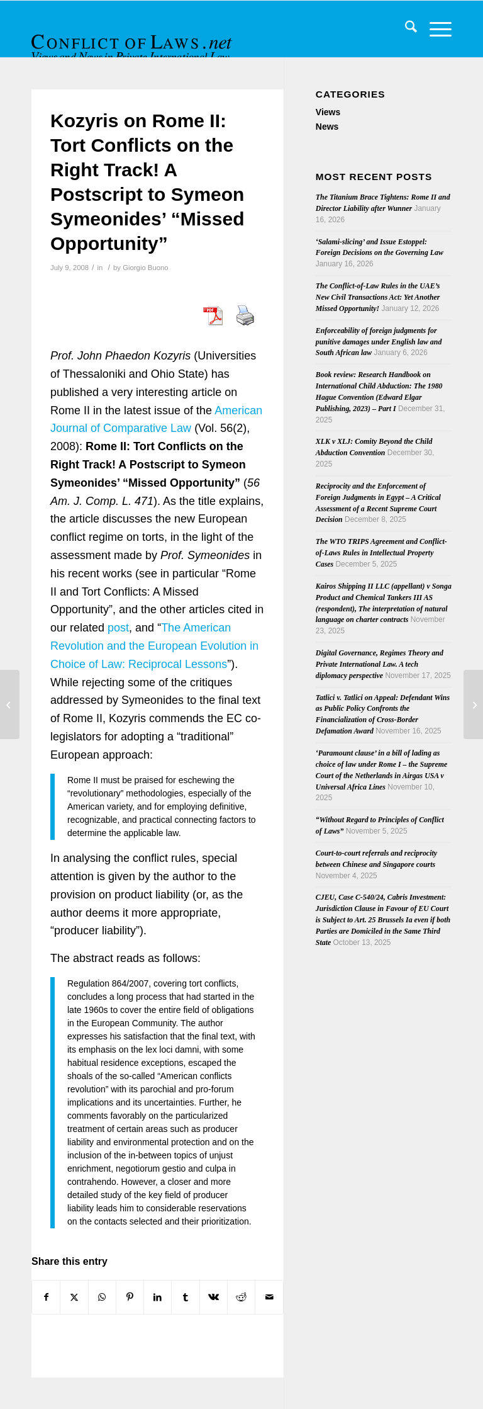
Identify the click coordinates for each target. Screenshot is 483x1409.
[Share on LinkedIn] (157, 1297)
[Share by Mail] (268, 1297)
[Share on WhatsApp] (102, 1297)
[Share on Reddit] (241, 1297)
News (327, 127)
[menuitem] (404, 29)
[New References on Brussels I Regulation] (9, 704)
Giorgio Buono (145, 267)
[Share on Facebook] (46, 1297)
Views (328, 112)
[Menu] (434, 29)
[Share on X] (73, 1297)
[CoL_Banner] (133, 40)
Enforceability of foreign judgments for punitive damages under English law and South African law (379, 342)
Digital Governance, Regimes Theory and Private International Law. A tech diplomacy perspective (379, 664)
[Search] (404, 29)
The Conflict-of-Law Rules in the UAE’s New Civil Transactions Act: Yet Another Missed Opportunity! (378, 297)
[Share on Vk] (213, 1297)
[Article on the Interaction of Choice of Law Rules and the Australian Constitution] (473, 704)
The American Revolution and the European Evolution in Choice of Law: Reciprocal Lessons (154, 646)
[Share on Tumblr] (185, 1297)
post (118, 627)
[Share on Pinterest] (129, 1297)
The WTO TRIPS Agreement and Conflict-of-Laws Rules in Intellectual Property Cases (381, 553)
